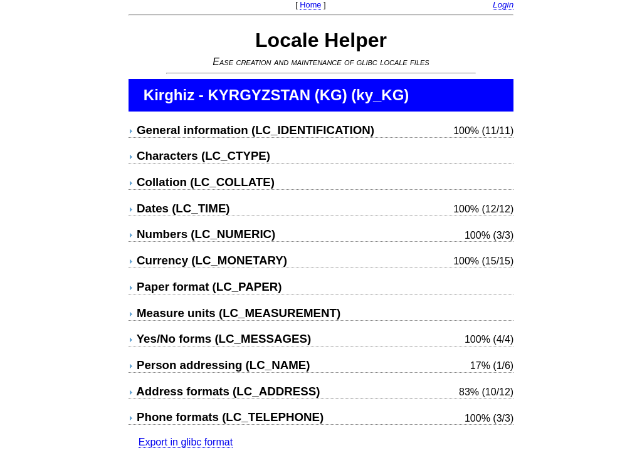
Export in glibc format (186, 442)
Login (503, 4)
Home (310, 4)
